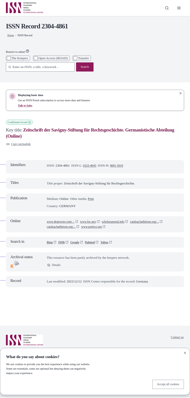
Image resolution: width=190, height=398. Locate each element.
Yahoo (107, 242)
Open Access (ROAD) (53, 58)
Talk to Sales (25, 105)
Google (76, 242)
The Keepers (19, 58)
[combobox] (38, 67)
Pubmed (92, 242)
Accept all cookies (167, 384)
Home (10, 35)
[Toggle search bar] (165, 8)
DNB (62, 242)
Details (54, 266)
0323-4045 (90, 166)
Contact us (177, 338)
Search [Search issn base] (84, 67)
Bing (50, 242)
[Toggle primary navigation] (178, 8)
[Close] (185, 352)
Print (91, 199)
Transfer (83, 58)
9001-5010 (118, 166)
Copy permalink (19, 144)
